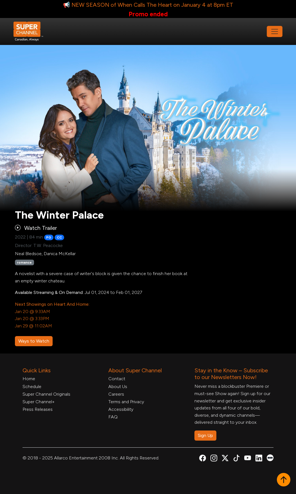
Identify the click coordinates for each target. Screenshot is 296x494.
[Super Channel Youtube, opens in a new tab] (247, 459)
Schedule (32, 386)
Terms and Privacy (126, 401)
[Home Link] (32, 31)
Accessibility (120, 409)
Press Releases (38, 409)
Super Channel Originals (46, 394)
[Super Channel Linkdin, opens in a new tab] (258, 459)
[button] (283, 480)
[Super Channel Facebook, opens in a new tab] (202, 459)
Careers (116, 394)
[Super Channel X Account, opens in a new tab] (225, 459)
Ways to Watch (33, 341)
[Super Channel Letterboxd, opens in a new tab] (270, 457)
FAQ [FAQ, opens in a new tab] (113, 417)
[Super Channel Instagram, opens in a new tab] (213, 459)
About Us (117, 386)
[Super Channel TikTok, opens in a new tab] (236, 459)
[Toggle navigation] (274, 31)
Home (29, 378)
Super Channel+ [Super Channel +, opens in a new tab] (39, 401)
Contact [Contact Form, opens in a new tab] (116, 378)
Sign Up (205, 435)
